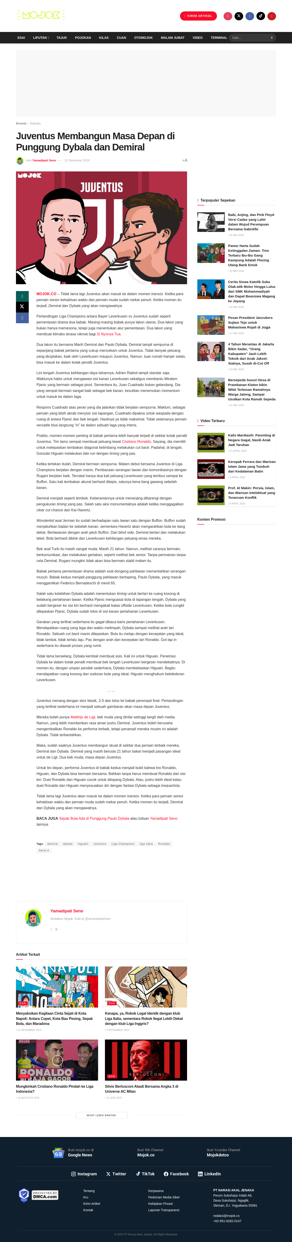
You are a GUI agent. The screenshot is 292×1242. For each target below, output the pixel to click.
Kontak (88, 1210)
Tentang (89, 1191)
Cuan (121, 37)
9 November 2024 (117, 1030)
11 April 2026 (237, 450)
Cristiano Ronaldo (136, 442)
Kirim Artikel (91, 1203)
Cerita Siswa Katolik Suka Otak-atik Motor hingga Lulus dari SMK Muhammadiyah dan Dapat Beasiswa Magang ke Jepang (252, 291)
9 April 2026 (236, 477)
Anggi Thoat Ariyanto (93, 835)
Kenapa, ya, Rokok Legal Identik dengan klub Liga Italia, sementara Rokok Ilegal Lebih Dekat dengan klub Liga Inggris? (144, 1018)
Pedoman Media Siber (164, 1197)
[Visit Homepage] (41, 16)
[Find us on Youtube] (271, 16)
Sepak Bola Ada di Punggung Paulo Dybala (94, 818)
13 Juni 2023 (113, 1097)
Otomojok (143, 37)
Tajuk (62, 37)
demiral (52, 844)
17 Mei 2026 (236, 333)
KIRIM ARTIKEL (198, 16)
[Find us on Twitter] (239, 16)
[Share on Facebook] (22, 318)
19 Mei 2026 (236, 369)
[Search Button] (272, 38)
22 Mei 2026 (236, 271)
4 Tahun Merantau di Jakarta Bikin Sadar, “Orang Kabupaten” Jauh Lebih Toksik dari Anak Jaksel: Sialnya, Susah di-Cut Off (251, 353)
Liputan (40, 37)
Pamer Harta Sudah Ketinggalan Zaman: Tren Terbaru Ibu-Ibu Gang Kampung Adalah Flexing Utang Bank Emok (248, 255)
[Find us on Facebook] (249, 16)
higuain (83, 844)
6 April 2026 (236, 503)
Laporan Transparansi (163, 1210)
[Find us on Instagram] (228, 16)
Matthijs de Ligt (82, 717)
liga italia (146, 844)
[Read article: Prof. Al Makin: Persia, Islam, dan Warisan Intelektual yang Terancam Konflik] (211, 495)
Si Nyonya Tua (108, 334)
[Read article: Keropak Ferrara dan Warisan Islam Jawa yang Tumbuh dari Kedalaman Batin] (211, 469)
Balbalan (35, 123)
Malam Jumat (173, 37)
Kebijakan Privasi (160, 1203)
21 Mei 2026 (236, 405)
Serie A (44, 850)
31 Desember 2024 (29, 1030)
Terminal (219, 37)
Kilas (104, 37)
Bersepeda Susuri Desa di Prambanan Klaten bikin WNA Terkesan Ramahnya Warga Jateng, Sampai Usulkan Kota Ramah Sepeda (252, 389)
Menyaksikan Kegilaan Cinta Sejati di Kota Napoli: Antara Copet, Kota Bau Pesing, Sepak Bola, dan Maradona (54, 1018)
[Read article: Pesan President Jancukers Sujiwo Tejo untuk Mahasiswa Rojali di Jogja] (211, 325)
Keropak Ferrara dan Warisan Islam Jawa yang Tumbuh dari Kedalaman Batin (252, 466)
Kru (85, 1197)
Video (198, 37)
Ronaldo (164, 844)
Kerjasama (156, 1191)
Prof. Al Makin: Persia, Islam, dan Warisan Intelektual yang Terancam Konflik (251, 492)
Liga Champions (123, 844)
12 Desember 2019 (77, 160)
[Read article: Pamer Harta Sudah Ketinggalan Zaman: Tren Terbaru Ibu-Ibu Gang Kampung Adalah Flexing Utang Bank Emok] (211, 253)
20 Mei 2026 (236, 235)
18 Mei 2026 (236, 307)
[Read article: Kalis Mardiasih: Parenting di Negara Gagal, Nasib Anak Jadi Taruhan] (211, 442)
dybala (68, 844)
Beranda (21, 123)
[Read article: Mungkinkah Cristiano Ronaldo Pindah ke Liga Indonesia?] (57, 1060)
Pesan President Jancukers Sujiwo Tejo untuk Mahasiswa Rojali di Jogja (250, 322)
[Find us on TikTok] (260, 16)
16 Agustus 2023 (27, 1097)
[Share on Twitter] (22, 307)
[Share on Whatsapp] (22, 296)
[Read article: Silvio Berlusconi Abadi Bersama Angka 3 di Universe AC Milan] (146, 1060)
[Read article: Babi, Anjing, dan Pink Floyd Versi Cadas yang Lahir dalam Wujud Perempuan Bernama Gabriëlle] (211, 222)
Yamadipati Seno (44, 160)
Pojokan (83, 37)
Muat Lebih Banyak (101, 1115)
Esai (21, 37)
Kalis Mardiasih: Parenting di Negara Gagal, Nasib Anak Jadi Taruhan (251, 440)
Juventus (100, 844)
